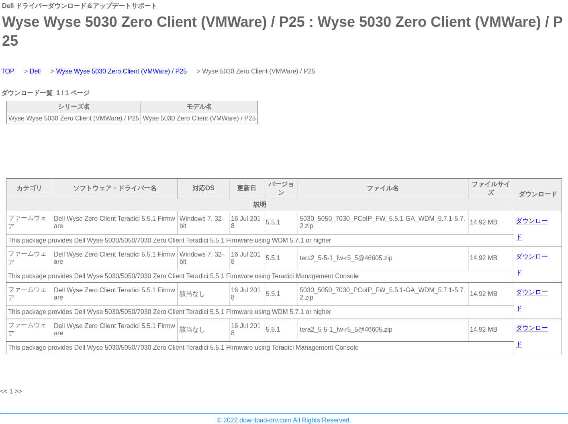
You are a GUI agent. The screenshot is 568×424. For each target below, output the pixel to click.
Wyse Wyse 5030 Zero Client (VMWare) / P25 (121, 71)
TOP (7, 71)
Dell (35, 71)
